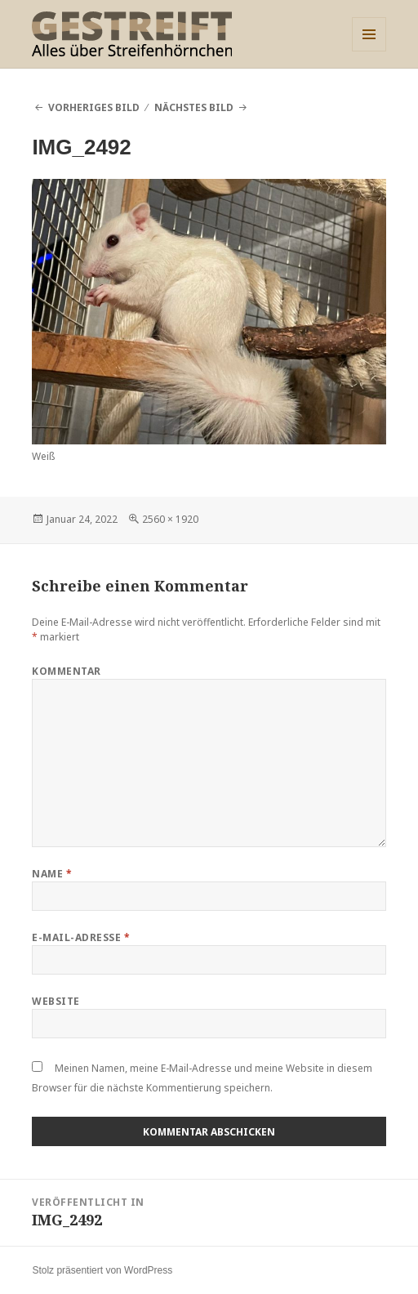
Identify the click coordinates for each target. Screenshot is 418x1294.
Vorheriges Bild (94, 107)
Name (52, 874)
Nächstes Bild (193, 107)
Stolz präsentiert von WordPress (102, 1270)
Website (55, 1001)
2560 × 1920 (170, 519)
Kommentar (66, 671)
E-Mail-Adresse (81, 937)
